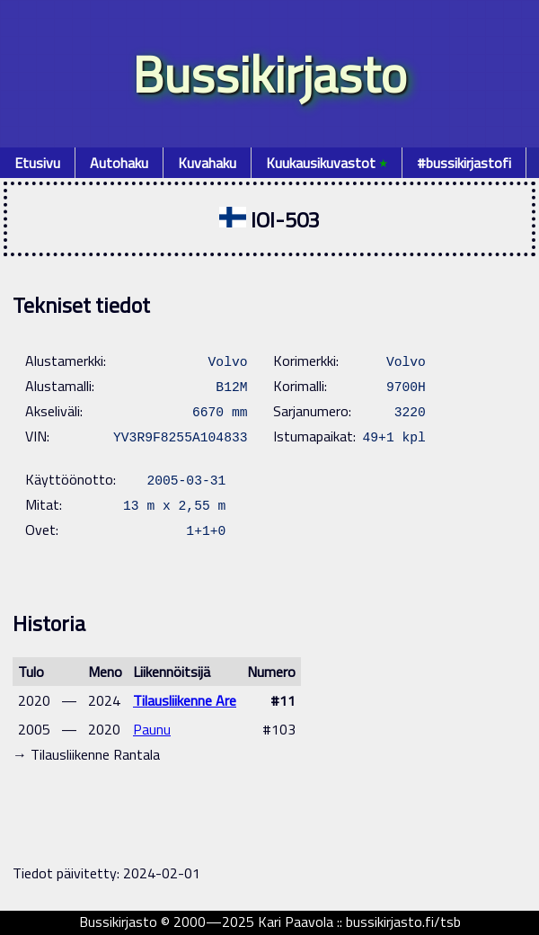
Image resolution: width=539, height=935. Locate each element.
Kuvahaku (207, 163)
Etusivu (37, 163)
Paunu (152, 729)
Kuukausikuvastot (326, 163)
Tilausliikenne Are (184, 700)
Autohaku (119, 163)
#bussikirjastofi (464, 163)
